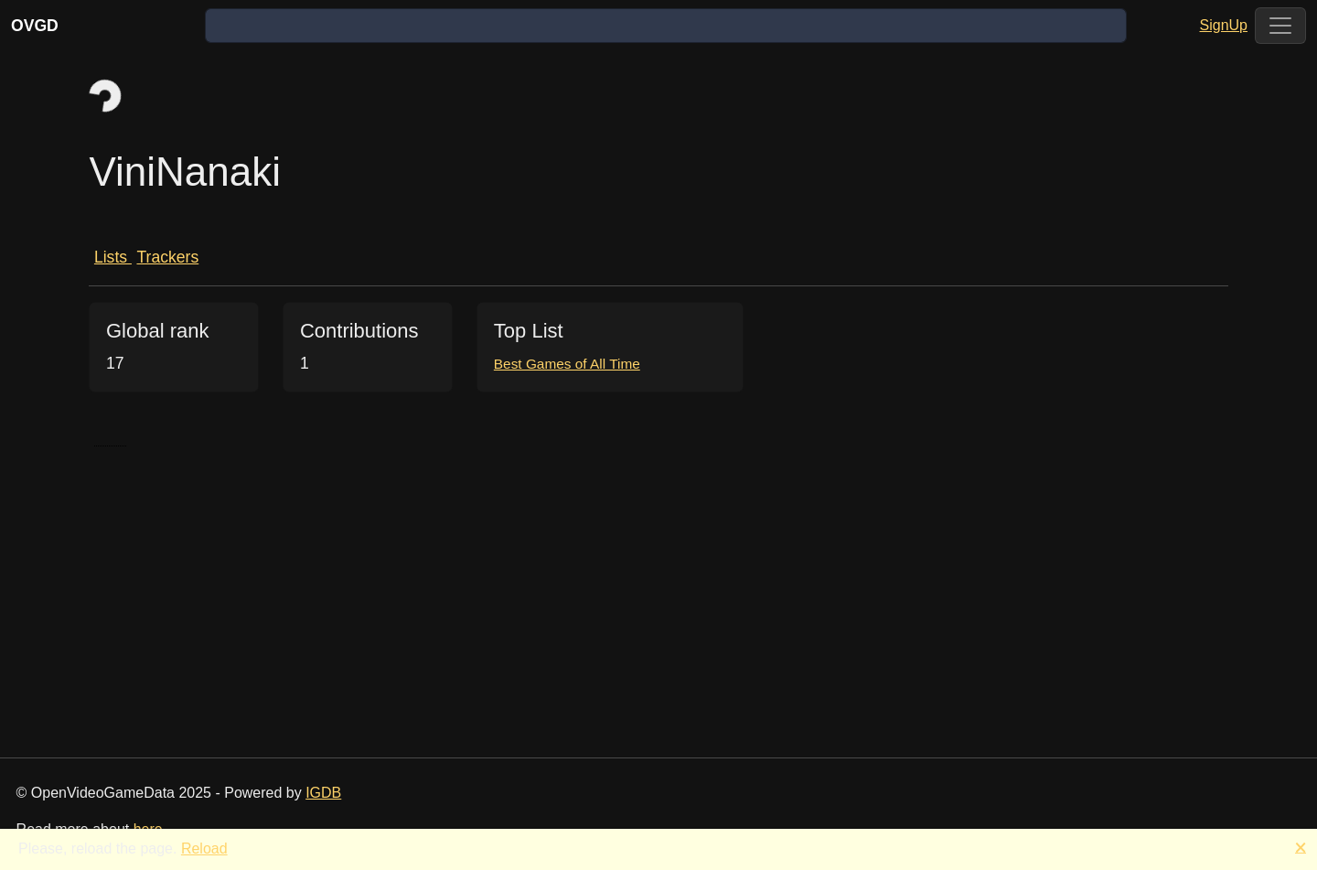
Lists (113, 257)
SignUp (1223, 25)
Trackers (167, 257)
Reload (204, 848)
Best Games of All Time (567, 363)
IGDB (323, 792)
